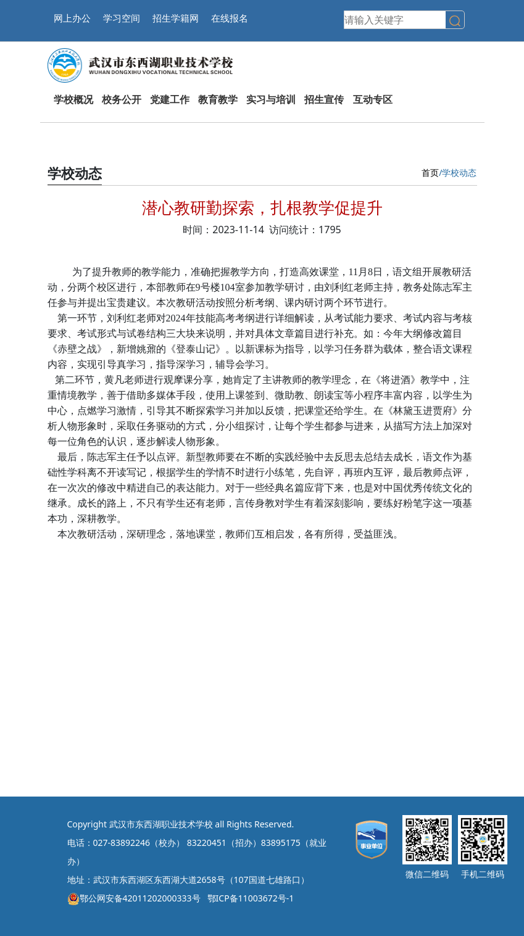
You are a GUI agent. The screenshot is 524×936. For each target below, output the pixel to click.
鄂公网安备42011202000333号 (134, 898)
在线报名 (229, 18)
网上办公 (72, 18)
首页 (430, 172)
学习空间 (121, 18)
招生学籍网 (175, 18)
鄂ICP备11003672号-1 (250, 898)
